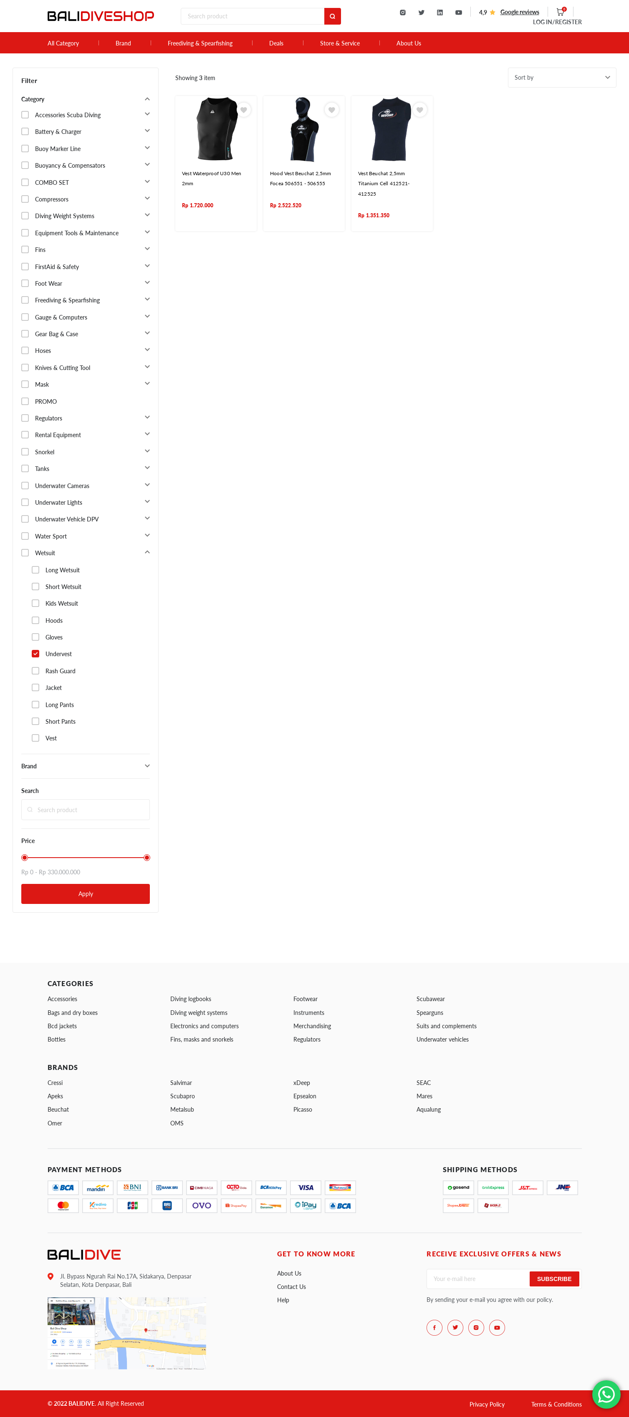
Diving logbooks (190, 998)
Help (283, 1300)
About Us (409, 43)
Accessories (62, 998)
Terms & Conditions (556, 1404)
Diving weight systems (198, 1012)
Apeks (55, 1096)
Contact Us (291, 1286)
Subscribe (554, 1279)
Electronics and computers (204, 1025)
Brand (123, 43)
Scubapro (182, 1096)
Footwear (305, 998)
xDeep (301, 1082)
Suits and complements (447, 1025)
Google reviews (519, 11)
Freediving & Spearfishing (200, 43)
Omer (55, 1123)
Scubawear (431, 998)
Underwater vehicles (443, 1039)
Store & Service (340, 43)
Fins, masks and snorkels (201, 1039)
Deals (276, 43)
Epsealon (304, 1096)
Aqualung (429, 1109)
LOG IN (557, 21)
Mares (424, 1096)
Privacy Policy (487, 1404)
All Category (63, 43)
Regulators (307, 1039)
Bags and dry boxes (73, 1012)
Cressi (55, 1082)
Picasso (302, 1109)
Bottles (57, 1039)
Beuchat (58, 1109)
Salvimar (181, 1082)
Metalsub (182, 1109)
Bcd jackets (62, 1025)
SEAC (424, 1082)
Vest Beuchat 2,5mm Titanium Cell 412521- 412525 (383, 183)
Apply (85, 893)
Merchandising (312, 1025)
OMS (177, 1123)
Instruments (308, 1012)
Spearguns (430, 1012)
